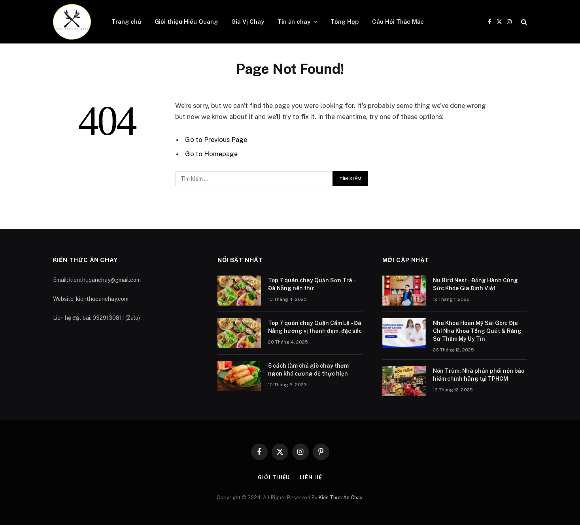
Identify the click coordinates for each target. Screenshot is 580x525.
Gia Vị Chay (247, 21)
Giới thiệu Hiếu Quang (186, 21)
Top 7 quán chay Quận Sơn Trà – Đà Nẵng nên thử (311, 284)
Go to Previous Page (216, 140)
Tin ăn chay (294, 21)
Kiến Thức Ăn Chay (340, 497)
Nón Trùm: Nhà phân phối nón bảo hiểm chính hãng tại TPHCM (478, 375)
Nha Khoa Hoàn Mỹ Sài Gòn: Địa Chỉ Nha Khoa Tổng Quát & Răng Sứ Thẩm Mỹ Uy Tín (477, 331)
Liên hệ (311, 477)
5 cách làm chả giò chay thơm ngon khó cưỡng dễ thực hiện (308, 370)
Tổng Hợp (345, 21)
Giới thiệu (274, 477)
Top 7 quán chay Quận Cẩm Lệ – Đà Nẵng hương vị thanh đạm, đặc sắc (315, 327)
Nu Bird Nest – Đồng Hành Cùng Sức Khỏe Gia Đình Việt (475, 284)
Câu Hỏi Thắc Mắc (398, 21)
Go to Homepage (211, 154)
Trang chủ (126, 21)
